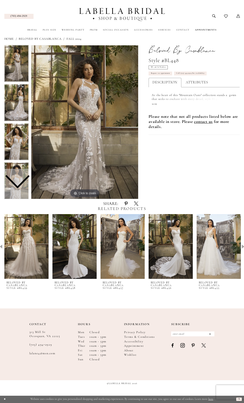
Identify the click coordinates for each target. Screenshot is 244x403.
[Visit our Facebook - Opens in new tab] (172, 348)
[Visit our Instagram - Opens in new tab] (182, 348)
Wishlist (130, 355)
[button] (238, 16)
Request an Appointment (165, 77)
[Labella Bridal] (122, 14)
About (129, 350)
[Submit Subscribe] (209, 335)
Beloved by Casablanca (40, 39)
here (210, 399)
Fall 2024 (74, 39)
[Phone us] (19, 16)
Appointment (134, 346)
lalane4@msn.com (42, 353)
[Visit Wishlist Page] (226, 16)
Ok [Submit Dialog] (238, 399)
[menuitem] (19, 16)
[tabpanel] (84, 122)
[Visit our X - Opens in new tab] (204, 347)
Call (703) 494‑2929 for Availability (207, 77)
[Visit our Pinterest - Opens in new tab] (193, 348)
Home (9, 39)
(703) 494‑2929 (40, 344)
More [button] (156, 109)
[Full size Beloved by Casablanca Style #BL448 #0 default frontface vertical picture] (84, 122)
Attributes (197, 87)
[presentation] (26, 246)
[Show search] (214, 16)
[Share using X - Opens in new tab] (136, 204)
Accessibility (133, 341)
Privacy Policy (135, 332)
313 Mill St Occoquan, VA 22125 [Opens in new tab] (44, 334)
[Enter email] (192, 335)
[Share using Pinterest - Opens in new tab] (126, 204)
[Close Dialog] (5, 399)
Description (164, 87)
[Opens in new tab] (203, 127)
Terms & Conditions (139, 337)
